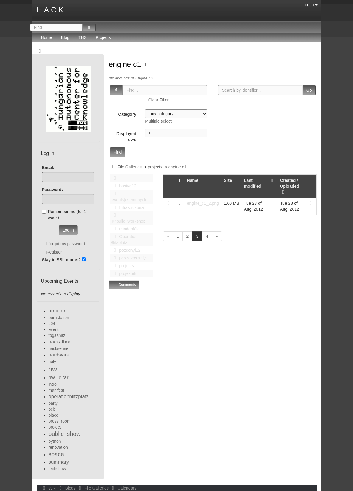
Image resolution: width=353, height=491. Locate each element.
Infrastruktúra (127, 207)
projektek (123, 273)
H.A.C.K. (51, 10)
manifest (56, 390)
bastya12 (123, 186)
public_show (65, 434)
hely (52, 361)
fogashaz (57, 335)
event (54, 329)
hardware (59, 355)
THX (82, 37)
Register (54, 252)
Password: (52, 189)
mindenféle (125, 228)
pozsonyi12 (125, 250)
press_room (60, 421)
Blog (65, 37)
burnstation (59, 317)
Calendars (123, 488)
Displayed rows (126, 136)
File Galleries (129, 167)
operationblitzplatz (69, 396)
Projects (103, 37)
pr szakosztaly (128, 258)
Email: (48, 167)
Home (46, 37)
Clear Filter (158, 100)
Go (309, 90)
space (56, 454)
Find (117, 152)
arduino (57, 311)
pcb (52, 409)
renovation (58, 447)
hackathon (60, 342)
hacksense (59, 348)
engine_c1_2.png (203, 203)
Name (192, 180)
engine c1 (126, 64)
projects (155, 167)
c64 (52, 323)
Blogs (67, 488)
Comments (124, 284)
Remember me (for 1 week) (64, 214)
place (53, 415)
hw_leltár (59, 377)
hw (53, 369)
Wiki (49, 488)
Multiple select (158, 121)
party (53, 403)
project (55, 427)
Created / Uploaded (289, 186)
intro (53, 384)
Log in (309, 4)
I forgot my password (65, 243)
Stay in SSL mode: (60, 259)
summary (59, 462)
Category (127, 114)
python (55, 441)
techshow (57, 468)
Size (228, 180)
